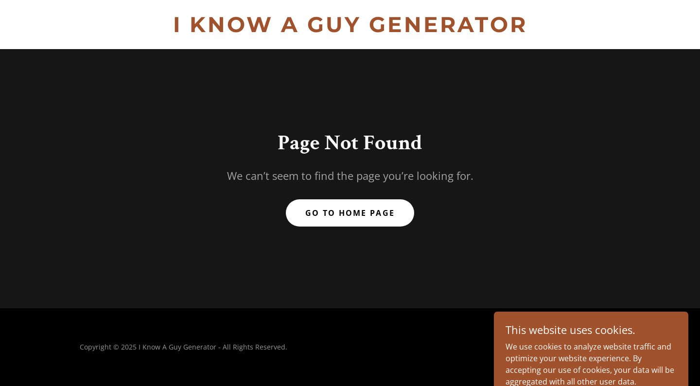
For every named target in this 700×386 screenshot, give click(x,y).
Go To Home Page (350, 213)
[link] (350, 29)
